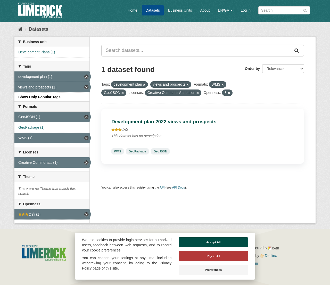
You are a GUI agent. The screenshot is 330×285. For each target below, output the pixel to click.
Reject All (213, 256)
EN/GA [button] (225, 10)
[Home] (20, 29)
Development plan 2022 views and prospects (163, 121)
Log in (246, 10)
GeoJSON (160, 151)
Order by (252, 69)
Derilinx (268, 256)
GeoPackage (137, 151)
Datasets (153, 10)
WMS (117, 151)
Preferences (213, 269)
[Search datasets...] (195, 50)
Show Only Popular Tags (39, 97)
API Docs (178, 187)
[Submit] (305, 10)
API (162, 187)
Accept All (213, 242)
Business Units (180, 10)
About (205, 10)
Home (132, 10)
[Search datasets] (284, 10)
